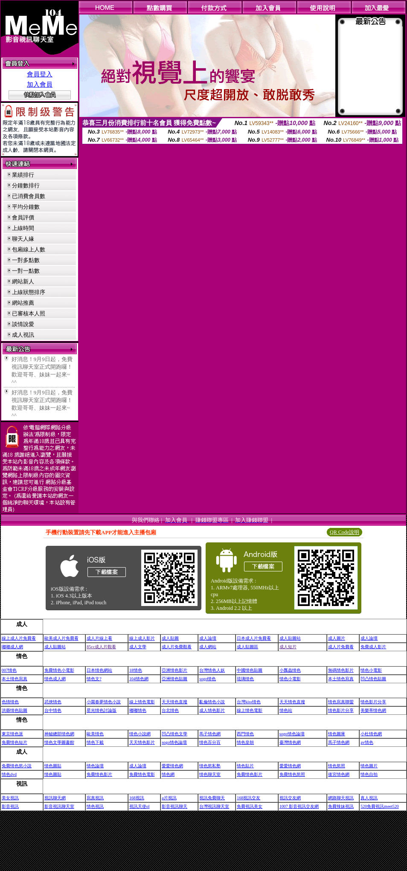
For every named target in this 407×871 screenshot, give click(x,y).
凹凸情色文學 (174, 733)
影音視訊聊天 (174, 806)
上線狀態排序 (28, 292)
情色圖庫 (336, 733)
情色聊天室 (210, 774)
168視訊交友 (248, 797)
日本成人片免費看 (254, 638)
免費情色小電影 (59, 670)
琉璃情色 (245, 678)
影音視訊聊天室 (59, 806)
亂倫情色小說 (212, 701)
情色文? (94, 678)
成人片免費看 (341, 646)
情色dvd (9, 774)
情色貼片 (245, 765)
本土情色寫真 (14, 678)
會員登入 (39, 74)
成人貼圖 (170, 638)
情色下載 (95, 742)
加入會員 (39, 84)
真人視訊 (369, 797)
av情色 (366, 742)
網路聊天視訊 (341, 797)
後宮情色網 (338, 774)
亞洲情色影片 (174, 670)
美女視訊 (10, 797)
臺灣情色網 (290, 742)
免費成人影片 (373, 646)
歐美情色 (95, 733)
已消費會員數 (28, 196)
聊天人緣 (23, 239)
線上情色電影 (142, 701)
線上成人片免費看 (19, 638)
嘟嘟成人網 (12, 646)
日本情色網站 (99, 670)
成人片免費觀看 (177, 646)
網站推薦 (23, 303)
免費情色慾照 (292, 774)
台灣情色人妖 (212, 670)
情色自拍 (369, 774)
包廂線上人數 (28, 249)
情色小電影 (371, 670)
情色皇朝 (245, 742)
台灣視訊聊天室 (214, 806)
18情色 (135, 670)
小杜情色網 (371, 733)
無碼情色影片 (341, 670)
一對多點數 (26, 260)
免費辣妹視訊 (341, 806)
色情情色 (10, 701)
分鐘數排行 (26, 185)
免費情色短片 (14, 742)
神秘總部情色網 (59, 733)
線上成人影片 (142, 638)
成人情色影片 (212, 710)
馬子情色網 (210, 733)
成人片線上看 (99, 638)
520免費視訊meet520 (379, 806)
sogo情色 (207, 678)
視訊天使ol (139, 806)
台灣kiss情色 (249, 701)
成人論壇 (207, 638)
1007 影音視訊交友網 (299, 806)
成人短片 (288, 646)
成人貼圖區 (247, 646)
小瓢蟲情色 (290, 670)
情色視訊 (95, 806)
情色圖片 (369, 765)
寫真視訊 (95, 797)
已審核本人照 (28, 313)
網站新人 (23, 281)
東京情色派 (12, 733)
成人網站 (207, 646)
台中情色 (52, 710)
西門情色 (245, 733)
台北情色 (170, 710)
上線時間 (23, 228)
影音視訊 (10, 806)
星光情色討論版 (101, 710)
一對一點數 (26, 271)
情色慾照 (336, 765)
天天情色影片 (142, 742)
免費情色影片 (99, 774)
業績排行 (23, 175)
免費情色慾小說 (17, 765)
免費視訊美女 (249, 806)
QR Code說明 (344, 532)
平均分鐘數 (26, 207)
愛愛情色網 (172, 765)
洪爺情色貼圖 (14, 710)
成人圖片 (336, 638)
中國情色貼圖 (249, 670)
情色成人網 (55, 678)
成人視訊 (23, 335)
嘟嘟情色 (137, 710)
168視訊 (136, 797)
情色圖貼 (52, 765)
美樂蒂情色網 (373, 710)
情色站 (285, 710)
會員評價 (23, 217)
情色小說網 (140, 733)
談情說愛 (23, 324)
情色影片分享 (373, 701)
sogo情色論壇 (292, 733)
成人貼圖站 (290, 638)
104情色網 (138, 678)
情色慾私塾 (210, 765)
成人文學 (137, 646)
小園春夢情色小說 (104, 701)
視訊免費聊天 (212, 797)
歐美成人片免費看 (61, 638)
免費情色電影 (142, 774)
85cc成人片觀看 (101, 646)
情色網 (168, 774)
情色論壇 (95, 765)
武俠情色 (52, 701)
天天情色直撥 (174, 701)
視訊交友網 (290, 797)
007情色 (9, 670)
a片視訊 (169, 797)
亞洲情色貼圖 (174, 678)
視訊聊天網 (55, 797)
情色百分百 (210, 742)
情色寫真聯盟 (341, 701)
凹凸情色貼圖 (373, 678)
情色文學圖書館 (59, 742)
